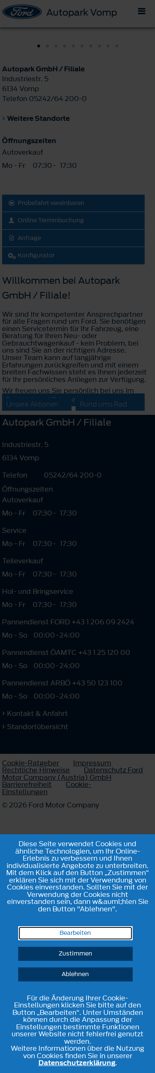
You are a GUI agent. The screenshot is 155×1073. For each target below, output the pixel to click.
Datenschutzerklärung (76, 1063)
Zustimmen (75, 953)
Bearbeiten (75, 933)
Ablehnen (75, 974)
